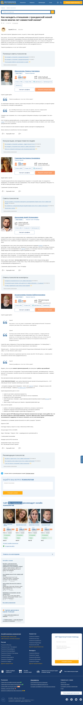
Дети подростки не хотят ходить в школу (12, 584)
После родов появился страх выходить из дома (16, 62)
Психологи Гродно (34, 661)
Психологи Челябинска (7, 659)
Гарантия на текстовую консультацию (11, 684)
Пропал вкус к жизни (10, 208)
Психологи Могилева (34, 659)
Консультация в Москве (44, 165)
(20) (27, 305)
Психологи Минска (34, 653)
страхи (2, 121)
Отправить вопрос (67, 661)
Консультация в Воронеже (44, 78)
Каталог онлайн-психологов (10, 543)
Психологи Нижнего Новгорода (9, 653)
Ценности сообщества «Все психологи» (11, 690)
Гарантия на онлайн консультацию (10, 682)
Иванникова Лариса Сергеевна (27, 71)
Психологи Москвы (6, 645)
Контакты (63, 682)
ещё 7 (42, 540)
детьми (47, 399)
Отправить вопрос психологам (69, 686)
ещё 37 (4, 540)
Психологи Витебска (34, 657)
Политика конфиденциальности (39, 684)
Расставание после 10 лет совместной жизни (13, 575)
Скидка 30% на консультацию (9, 686)
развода (40, 245)
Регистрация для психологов (71, 693)
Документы (35, 680)
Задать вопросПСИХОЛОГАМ (82, 459)
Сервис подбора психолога (10, 671)
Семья (5, 538)
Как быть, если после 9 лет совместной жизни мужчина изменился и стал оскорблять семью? (13, 565)
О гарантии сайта (9, 546)
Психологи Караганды (35, 642)
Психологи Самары (6, 661)
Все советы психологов (9, 602)
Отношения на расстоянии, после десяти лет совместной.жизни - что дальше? (24, 283)
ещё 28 (30, 540)
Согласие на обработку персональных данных (43, 686)
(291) (27, 168)
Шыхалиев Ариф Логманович (26, 217)
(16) (48, 81)
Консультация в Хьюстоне (44, 303)
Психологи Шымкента (35, 640)
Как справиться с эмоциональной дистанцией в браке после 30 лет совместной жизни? (26, 205)
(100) (27, 81)
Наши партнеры (65, 684)
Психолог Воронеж (30, 73)
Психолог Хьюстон (30, 297)
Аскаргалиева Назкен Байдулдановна (30, 295)
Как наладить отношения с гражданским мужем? (17, 57)
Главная (3, 7)
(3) (38, 81)
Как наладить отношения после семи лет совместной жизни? (20, 146)
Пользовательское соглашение (39, 682)
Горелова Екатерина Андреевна (27, 158)
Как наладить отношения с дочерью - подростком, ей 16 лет (20, 144)
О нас (50, 2)
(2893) (18, 168)
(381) (18, 228)
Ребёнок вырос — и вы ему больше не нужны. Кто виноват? (13, 620)
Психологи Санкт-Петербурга (9, 647)
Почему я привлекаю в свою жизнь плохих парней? (17, 285)
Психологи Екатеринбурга (8, 651)
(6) (26, 228)
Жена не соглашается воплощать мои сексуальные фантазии (20, 149)
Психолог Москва (19, 160)
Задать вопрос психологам (10, 64)
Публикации (42, 2)
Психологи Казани (6, 655)
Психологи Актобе (34, 644)
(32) (37, 305)
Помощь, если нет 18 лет (7, 688)
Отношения (15, 23)
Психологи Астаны (34, 638)
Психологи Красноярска (7, 657)
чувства (23, 248)
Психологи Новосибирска (8, 649)
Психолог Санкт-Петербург (32, 219)
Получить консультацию (45, 89)
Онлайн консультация (28, 671)
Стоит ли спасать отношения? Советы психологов (17, 463)
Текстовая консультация (71, 671)
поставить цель (22, 387)
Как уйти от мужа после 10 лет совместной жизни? (17, 458)
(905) (18, 305)
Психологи (23, 2)
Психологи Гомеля (34, 655)
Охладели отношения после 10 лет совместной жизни (18, 280)
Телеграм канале (30, 473)
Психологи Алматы (34, 636)
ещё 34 (17, 540)
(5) (38, 168)
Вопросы (32, 2)
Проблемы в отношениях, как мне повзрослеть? (12, 593)
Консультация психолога (73, 2)
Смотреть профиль (24, 89)
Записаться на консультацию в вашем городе (50, 671)
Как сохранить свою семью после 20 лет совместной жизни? (20, 461)
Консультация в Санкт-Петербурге (24, 224)
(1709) (18, 81)
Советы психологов (11, 7)
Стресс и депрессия (44, 538)
